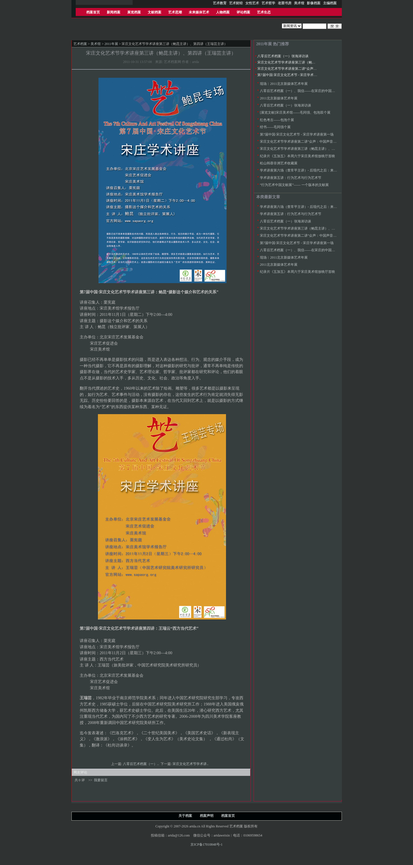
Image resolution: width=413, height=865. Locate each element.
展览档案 (134, 12)
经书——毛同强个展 (275, 127)
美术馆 (96, 44)
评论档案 (243, 12)
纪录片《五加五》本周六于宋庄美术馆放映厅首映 (297, 156)
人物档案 (223, 12)
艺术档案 (80, 44)
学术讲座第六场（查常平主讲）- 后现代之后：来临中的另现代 (307, 170)
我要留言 (101, 780)
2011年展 (111, 44)
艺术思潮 (175, 12)
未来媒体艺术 (199, 12)
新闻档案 (113, 12)
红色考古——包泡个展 (277, 120)
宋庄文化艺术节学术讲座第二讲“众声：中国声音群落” (298, 69)
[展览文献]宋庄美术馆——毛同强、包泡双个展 (295, 112)
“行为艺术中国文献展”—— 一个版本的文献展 (294, 185)
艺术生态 (264, 12)
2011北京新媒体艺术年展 (278, 98)
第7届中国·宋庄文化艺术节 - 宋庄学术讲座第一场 (294, 75)
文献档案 (154, 12)
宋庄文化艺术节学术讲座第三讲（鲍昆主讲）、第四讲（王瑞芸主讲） (310, 62)
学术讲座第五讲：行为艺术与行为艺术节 (290, 178)
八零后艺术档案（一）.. (141, 764)
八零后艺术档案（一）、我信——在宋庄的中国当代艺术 (302, 91)
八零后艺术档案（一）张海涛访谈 (283, 56)
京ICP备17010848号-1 (206, 844)
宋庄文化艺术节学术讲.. (190, 764)
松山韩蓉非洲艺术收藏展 (278, 163)
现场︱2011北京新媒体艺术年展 (284, 84)
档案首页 (93, 12)
